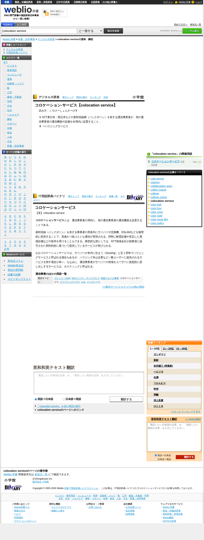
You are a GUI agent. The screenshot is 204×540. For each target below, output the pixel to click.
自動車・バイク (15, 83)
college (155, 193)
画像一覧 (113, 196)
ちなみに (72, 261)
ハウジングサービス (56, 126)
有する (114, 117)
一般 (111, 257)
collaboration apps (161, 186)
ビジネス (12, 65)
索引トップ (68, 97)
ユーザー (119, 257)
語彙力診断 (14, 274)
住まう (99, 252)
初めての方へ (180, 24)
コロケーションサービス (165, 161)
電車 (9, 79)
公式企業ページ (133, 507)
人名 (9, 137)
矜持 (156, 389)
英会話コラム (15, 260)
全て (5, 62)
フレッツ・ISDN (62, 278)
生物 (9, 128)
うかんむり (160, 383)
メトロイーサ (93, 282)
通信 (87, 236)
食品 (9, 132)
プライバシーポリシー (25, 521)
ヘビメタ (158, 371)
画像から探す (58, 510)
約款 (53, 245)
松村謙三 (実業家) (163, 366)
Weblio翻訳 (168, 517)
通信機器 (57, 121)
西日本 (62, 117)
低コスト (77, 236)
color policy (157, 223)
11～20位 (168, 348)
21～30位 (181, 348)
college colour (159, 197)
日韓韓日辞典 (80, 2)
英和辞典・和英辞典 (173, 514)
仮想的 (133, 261)
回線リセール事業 (110, 278)
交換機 (115, 232)
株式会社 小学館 (41, 481)
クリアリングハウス (70, 282)
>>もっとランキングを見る (185, 411)
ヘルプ (198, 2)
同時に (112, 236)
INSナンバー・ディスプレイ (86, 278)
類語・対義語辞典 (24, 2)
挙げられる (104, 245)
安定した (134, 236)
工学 (9, 92)
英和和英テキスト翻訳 (54, 367)
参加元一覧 (195, 24)
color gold (156, 215)
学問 (9, 101)
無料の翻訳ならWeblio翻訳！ (57, 13)
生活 (9, 110)
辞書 (7, 2)
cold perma (157, 178)
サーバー (103, 232)
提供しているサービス (82, 245)
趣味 (9, 119)
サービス (53, 266)
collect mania (158, 189)
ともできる (75, 241)
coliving (155, 182)
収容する (46, 236)
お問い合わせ (95, 507)
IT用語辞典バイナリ (52, 196)
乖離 (156, 394)
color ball (156, 204)
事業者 (81, 232)
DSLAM (126, 232)
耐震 (118, 236)
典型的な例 (91, 241)
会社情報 (130, 510)
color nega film (159, 219)
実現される (99, 236)
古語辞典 (95, 2)
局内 (77, 121)
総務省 (133, 241)
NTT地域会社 (119, 241)
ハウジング (86, 257)
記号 (6, 249)
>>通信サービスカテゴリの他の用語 (123, 286)
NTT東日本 (48, 117)
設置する (88, 121)
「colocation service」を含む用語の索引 (59, 406)
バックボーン (97, 117)
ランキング (95, 97)
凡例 (105, 97)
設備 (67, 121)
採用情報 (130, 514)
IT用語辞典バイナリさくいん (83, 488)
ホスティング (72, 266)
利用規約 (18, 517)
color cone (157, 212)
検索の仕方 (19, 510)
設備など (43, 241)
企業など (103, 257)
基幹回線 (40, 232)
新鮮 (156, 360)
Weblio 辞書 (185, 2)
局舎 (90, 232)
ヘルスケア (13, 114)
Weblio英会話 (16, 265)
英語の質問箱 (15, 269)
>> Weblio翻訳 (193, 419)
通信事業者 (124, 117)
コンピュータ (14, 74)
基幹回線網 (79, 117)
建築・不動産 (14, 97)
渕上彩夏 (158, 400)
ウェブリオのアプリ (61, 507)
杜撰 (156, 377)
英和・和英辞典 (44, 2)
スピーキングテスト (19, 279)
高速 (64, 236)
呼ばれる (56, 257)
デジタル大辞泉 (46, 39)
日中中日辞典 (63, 2)
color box (156, 208)
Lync (83, 282)
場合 (64, 257)
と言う (122, 252)
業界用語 (12, 70)
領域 (111, 261)
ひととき (158, 406)
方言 (9, 141)
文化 (9, 105)
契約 (48, 245)
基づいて (64, 245)
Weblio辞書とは (22, 507)
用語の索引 (81, 97)
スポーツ (12, 123)
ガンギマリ (160, 354)
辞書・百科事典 (26, 39)
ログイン (168, 2)
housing (110, 252)
